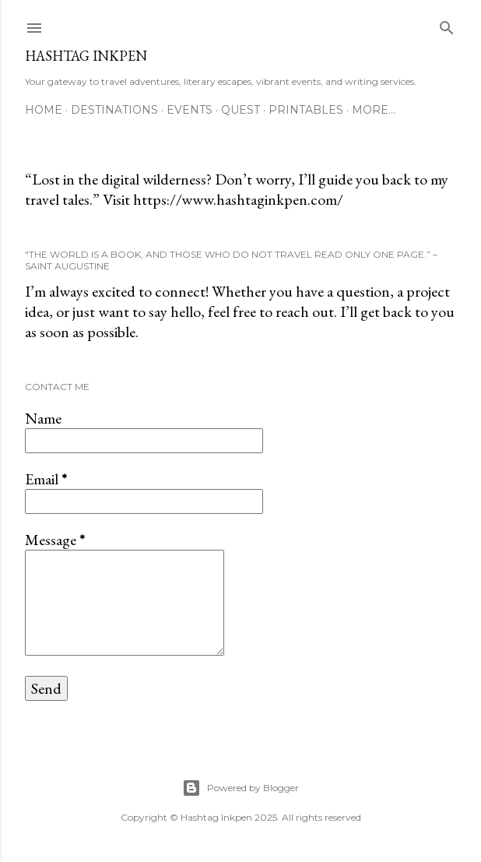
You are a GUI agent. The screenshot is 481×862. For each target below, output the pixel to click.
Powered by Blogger (240, 788)
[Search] (446, 24)
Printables (306, 110)
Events (189, 110)
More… (373, 110)
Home (43, 110)
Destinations (114, 110)
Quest (240, 110)
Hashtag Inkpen (86, 56)
